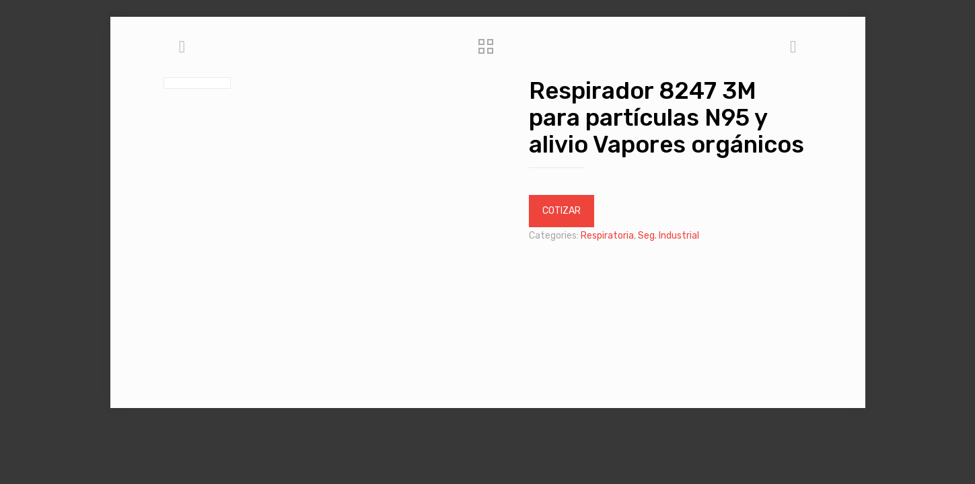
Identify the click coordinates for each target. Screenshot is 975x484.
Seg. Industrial (668, 235)
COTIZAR (561, 210)
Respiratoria (607, 235)
